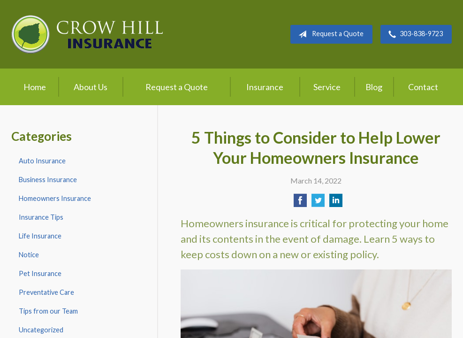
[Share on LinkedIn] (335, 203)
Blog (373, 87)
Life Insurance (40, 236)
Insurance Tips (41, 217)
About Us (90, 87)
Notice (29, 255)
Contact (423, 87)
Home (34, 87)
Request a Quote (329, 34)
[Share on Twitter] (318, 203)
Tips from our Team (48, 311)
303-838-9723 (414, 34)
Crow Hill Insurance (87, 34)
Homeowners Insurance (55, 198)
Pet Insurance (40, 273)
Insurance (264, 87)
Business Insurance (48, 180)
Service (327, 87)
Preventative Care (46, 292)
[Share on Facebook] (300, 203)
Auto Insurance (42, 161)
